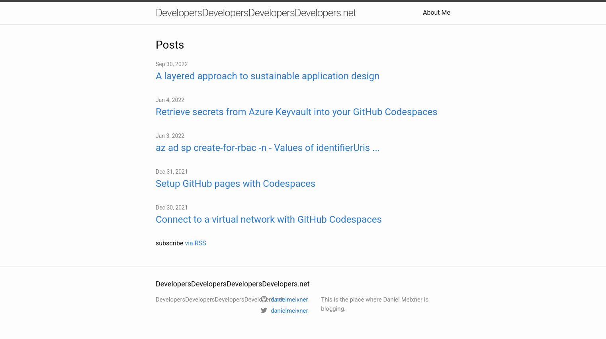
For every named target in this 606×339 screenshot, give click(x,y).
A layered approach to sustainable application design (267, 76)
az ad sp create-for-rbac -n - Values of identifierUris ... (268, 147)
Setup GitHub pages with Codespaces (235, 183)
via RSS (195, 243)
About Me (436, 12)
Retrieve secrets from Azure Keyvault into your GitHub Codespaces (297, 112)
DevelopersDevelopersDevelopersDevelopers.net (256, 13)
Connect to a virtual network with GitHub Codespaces (269, 219)
